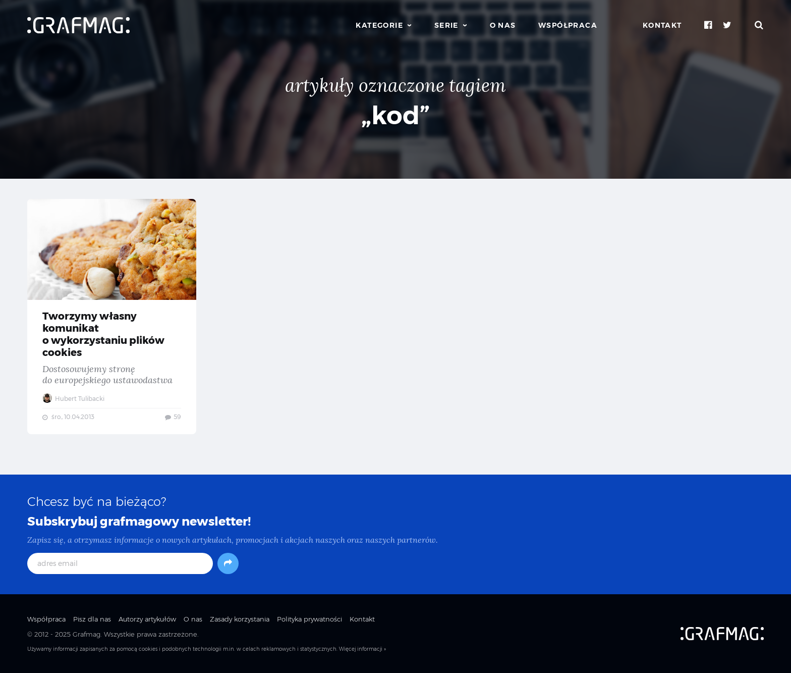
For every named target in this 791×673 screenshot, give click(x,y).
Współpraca (567, 25)
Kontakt (662, 25)
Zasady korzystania (239, 619)
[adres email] (120, 563)
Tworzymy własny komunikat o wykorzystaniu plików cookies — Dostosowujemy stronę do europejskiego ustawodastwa (111, 316)
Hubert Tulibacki (73, 398)
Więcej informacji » (362, 649)
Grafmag (86, 634)
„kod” (395, 115)
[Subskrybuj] (228, 563)
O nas (503, 25)
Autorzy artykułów (147, 619)
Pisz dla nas (92, 619)
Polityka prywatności (309, 619)
